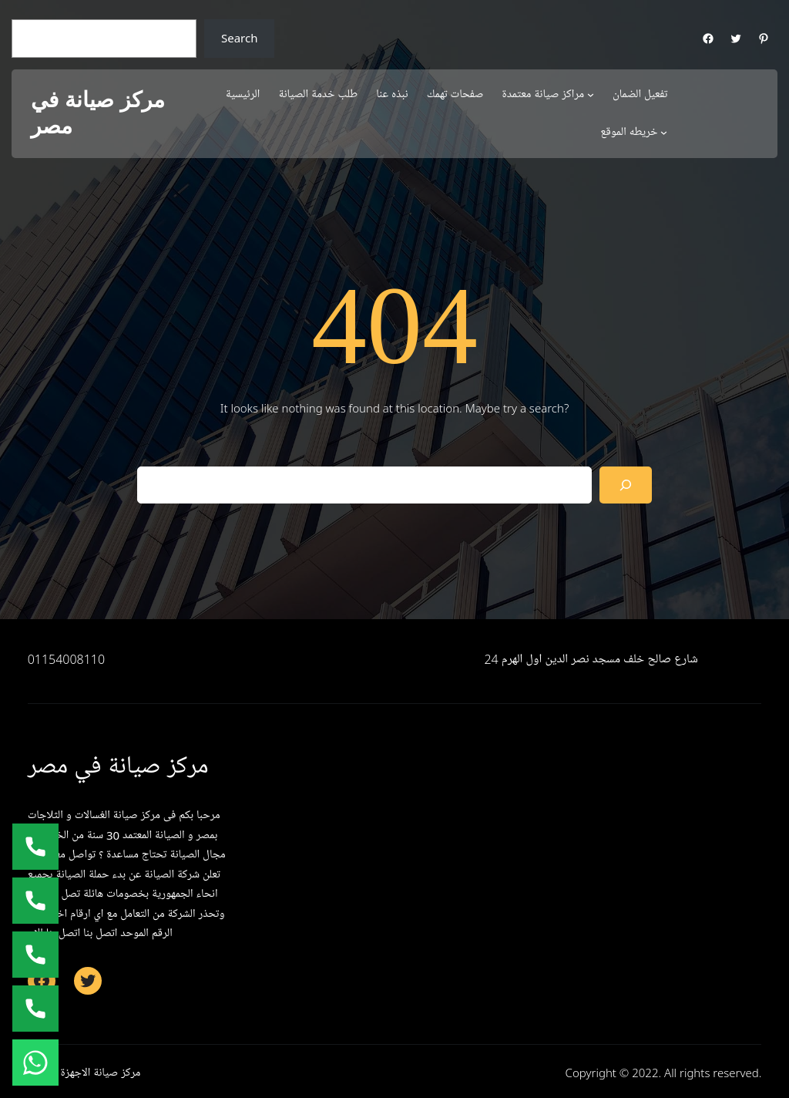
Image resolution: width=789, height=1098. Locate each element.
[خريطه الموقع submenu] (663, 132)
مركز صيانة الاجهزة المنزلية (84, 1072)
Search (239, 37)
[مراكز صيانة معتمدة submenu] (590, 94)
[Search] (625, 485)
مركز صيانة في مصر (98, 113)
